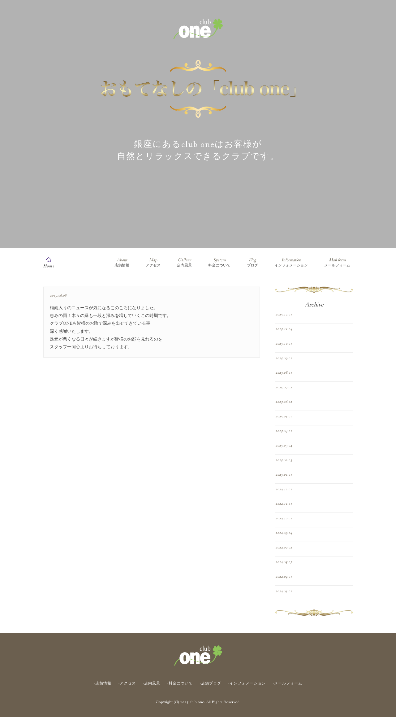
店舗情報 (121, 262)
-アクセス (127, 683)
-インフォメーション (247, 683)
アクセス (153, 262)
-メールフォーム (287, 683)
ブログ (252, 262)
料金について (219, 262)
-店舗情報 (102, 683)
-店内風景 (151, 683)
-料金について (180, 683)
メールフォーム (337, 262)
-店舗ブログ (210, 683)
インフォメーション (291, 262)
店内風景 (184, 262)
